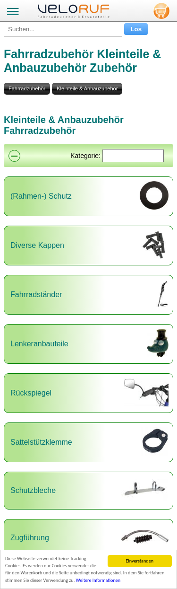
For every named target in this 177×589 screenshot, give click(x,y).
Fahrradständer (36, 294)
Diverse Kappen (37, 245)
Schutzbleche (33, 490)
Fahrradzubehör (26, 88)
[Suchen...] (63, 29)
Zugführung (29, 538)
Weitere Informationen (98, 580)
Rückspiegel (30, 393)
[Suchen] (133, 155)
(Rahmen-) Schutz (41, 196)
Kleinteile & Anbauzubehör (87, 88)
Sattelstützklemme (41, 442)
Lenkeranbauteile (39, 344)
